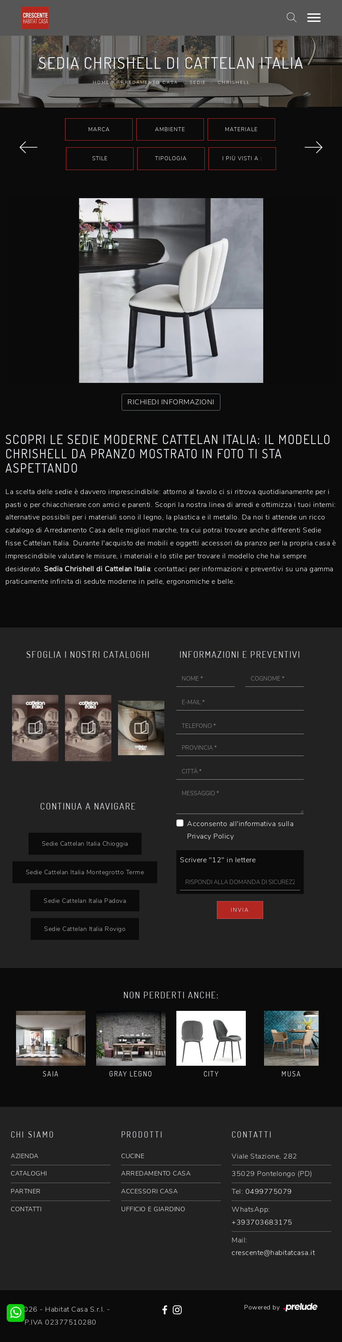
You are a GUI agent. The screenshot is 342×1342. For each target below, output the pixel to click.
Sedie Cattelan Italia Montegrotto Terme (85, 872)
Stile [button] (100, 158)
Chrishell (234, 82)
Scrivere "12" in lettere (218, 860)
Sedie (198, 82)
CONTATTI (26, 1209)
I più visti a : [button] (242, 158)
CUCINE (132, 1156)
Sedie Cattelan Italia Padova (85, 900)
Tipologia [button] (171, 158)
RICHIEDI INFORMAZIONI (171, 402)
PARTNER (26, 1191)
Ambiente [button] (170, 129)
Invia (240, 910)
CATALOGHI (29, 1173)
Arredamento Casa (147, 82)
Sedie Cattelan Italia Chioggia (85, 843)
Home (101, 82)
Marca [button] (99, 129)
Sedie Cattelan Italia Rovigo (85, 928)
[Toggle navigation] (314, 17)
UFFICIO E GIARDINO (153, 1209)
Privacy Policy (210, 836)
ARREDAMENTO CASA (156, 1173)
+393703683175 (262, 1222)
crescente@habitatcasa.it (273, 1253)
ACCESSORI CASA (149, 1191)
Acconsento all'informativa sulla (240, 830)
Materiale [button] (241, 129)
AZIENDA (25, 1156)
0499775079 (268, 1192)
